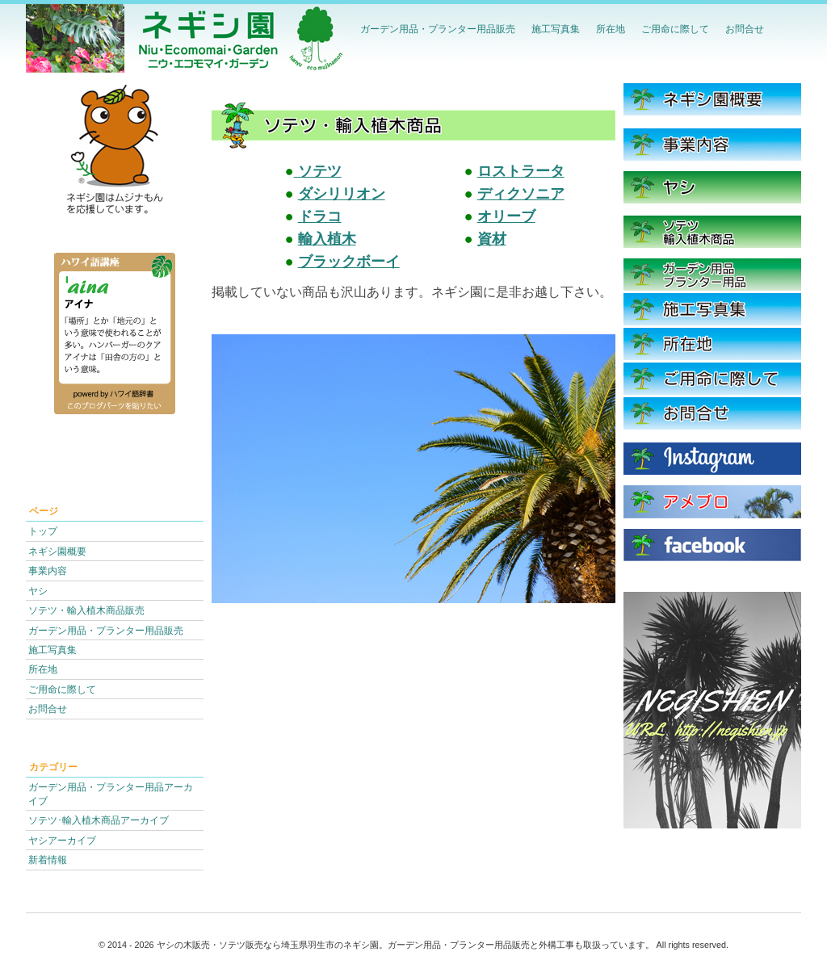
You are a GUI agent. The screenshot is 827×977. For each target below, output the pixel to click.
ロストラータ (521, 171)
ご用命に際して (675, 29)
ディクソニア (521, 194)
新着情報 (47, 859)
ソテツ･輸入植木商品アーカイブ (98, 820)
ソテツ (318, 171)
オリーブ (506, 216)
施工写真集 (555, 29)
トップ (42, 531)
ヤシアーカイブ (62, 840)
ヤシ (38, 590)
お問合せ (744, 29)
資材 (491, 239)
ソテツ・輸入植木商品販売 (86, 610)
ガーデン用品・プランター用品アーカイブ (110, 794)
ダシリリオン (341, 194)
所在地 (610, 29)
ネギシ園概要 (57, 551)
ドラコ (320, 216)
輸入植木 (327, 239)
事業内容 (47, 570)
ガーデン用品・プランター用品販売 (437, 29)
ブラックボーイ (349, 262)
